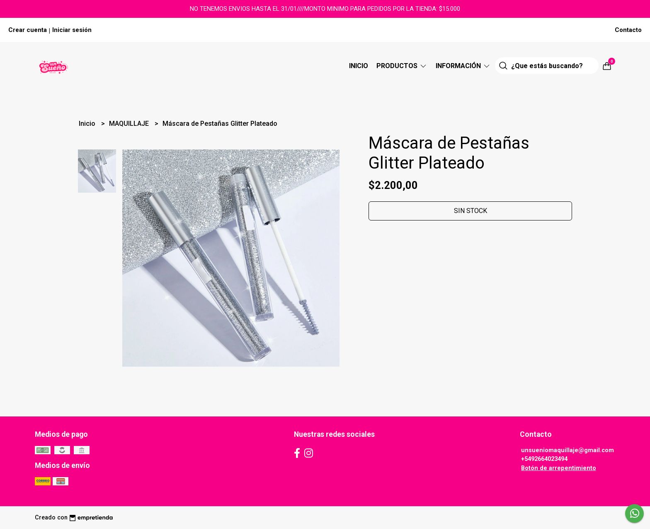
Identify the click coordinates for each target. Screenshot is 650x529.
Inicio (358, 66)
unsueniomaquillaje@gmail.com (567, 450)
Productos (401, 66)
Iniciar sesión (72, 30)
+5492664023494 (544, 459)
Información (463, 66)
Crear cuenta (27, 30)
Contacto (628, 30)
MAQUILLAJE (129, 123)
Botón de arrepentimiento (558, 468)
